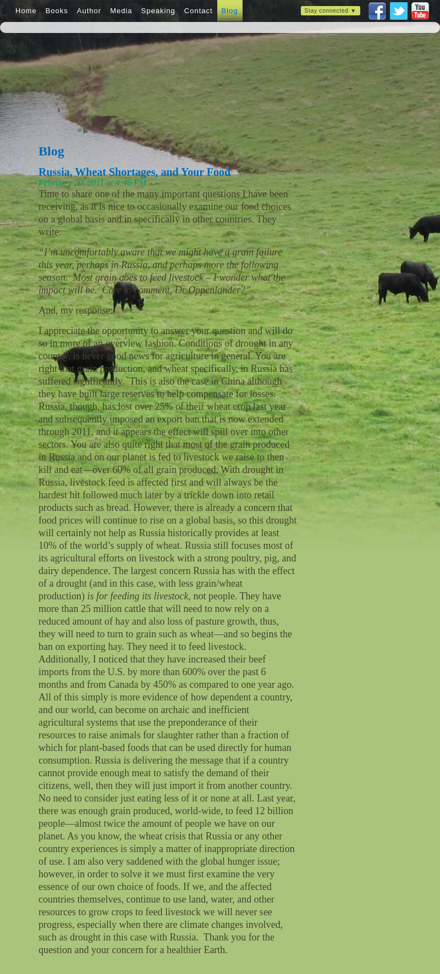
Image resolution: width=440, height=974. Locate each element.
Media (121, 11)
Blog (230, 11)
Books (57, 11)
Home (26, 11)
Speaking (158, 11)
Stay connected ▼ (330, 11)
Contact (198, 11)
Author (89, 11)
